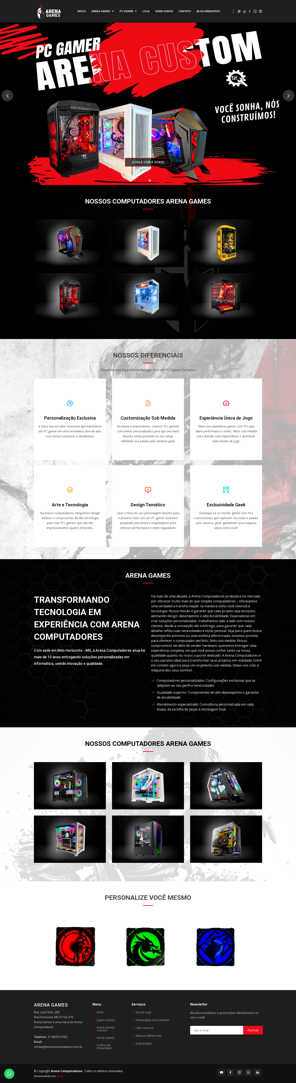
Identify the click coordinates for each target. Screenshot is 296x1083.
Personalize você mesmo (152, 1020)
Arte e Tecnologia (69, 507)
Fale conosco (145, 1027)
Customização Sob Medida (148, 421)
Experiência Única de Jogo (226, 421)
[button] (7, 95)
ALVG (60, 1076)
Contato (185, 11)
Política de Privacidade (104, 1046)
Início (81, 11)
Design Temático (148, 508)
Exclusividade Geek (226, 508)
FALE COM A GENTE (148, 162)
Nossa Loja (143, 1012)
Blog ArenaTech (208, 11)
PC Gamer (126, 11)
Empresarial (143, 1043)
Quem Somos (164, 11)
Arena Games (100, 11)
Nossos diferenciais (149, 1035)
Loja (146, 11)
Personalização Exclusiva (69, 421)
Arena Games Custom (106, 1029)
